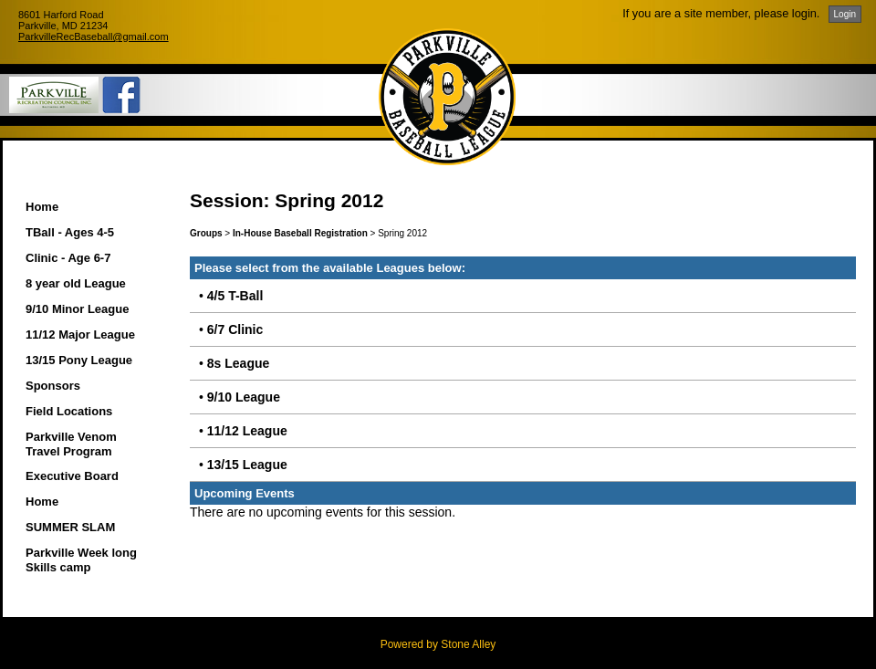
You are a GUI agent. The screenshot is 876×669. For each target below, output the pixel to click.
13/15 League (247, 464)
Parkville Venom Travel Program (71, 444)
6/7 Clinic (235, 329)
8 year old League (76, 283)
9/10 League (243, 397)
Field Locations (69, 411)
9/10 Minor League (77, 309)
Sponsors (53, 385)
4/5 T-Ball (235, 295)
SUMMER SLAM (70, 527)
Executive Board (72, 476)
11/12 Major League (80, 334)
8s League (238, 363)
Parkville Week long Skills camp (81, 560)
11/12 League (247, 430)
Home (42, 207)
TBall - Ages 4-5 (70, 232)
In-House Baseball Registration (300, 233)
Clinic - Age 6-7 (68, 258)
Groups (206, 233)
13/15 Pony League (79, 360)
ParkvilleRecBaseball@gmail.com (93, 36)
